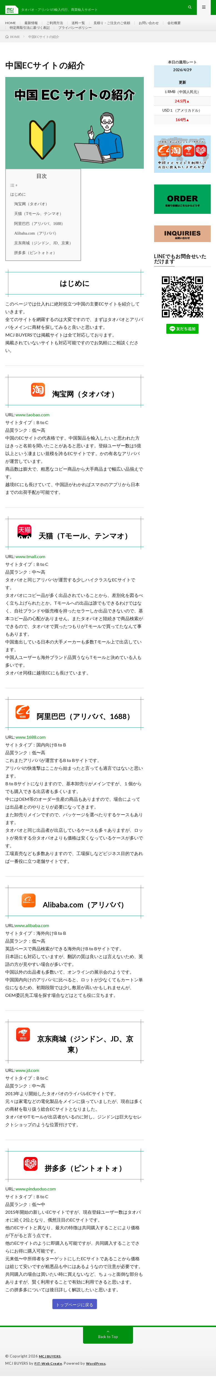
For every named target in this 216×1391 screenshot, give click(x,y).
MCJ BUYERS (51, 1371)
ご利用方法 (59, 27)
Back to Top (108, 1352)
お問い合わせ (165, 27)
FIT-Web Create (49, 1378)
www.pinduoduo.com (36, 1204)
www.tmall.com (30, 571)
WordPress (99, 1378)
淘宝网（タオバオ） (29, 219)
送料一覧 (85, 27)
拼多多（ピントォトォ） (33, 268)
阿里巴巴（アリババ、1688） (37, 239)
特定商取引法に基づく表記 (33, 37)
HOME (11, 27)
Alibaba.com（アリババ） (34, 249)
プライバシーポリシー (84, 37)
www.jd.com (27, 1085)
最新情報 (33, 27)
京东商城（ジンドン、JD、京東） (41, 258)
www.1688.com (31, 752)
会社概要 (193, 27)
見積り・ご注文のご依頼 (123, 27)
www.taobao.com (32, 430)
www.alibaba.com (32, 940)
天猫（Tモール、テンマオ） (36, 229)
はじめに (18, 209)
